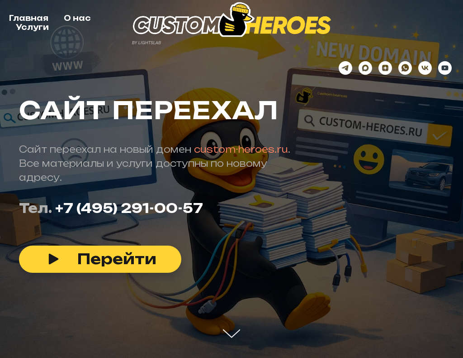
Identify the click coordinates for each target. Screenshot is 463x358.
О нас (77, 18)
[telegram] (345, 68)
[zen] (385, 68)
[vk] (425, 68)
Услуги (32, 27)
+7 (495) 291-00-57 (129, 208)
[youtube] (445, 68)
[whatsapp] (405, 68)
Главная (28, 18)
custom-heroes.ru (241, 149)
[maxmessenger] (365, 68)
